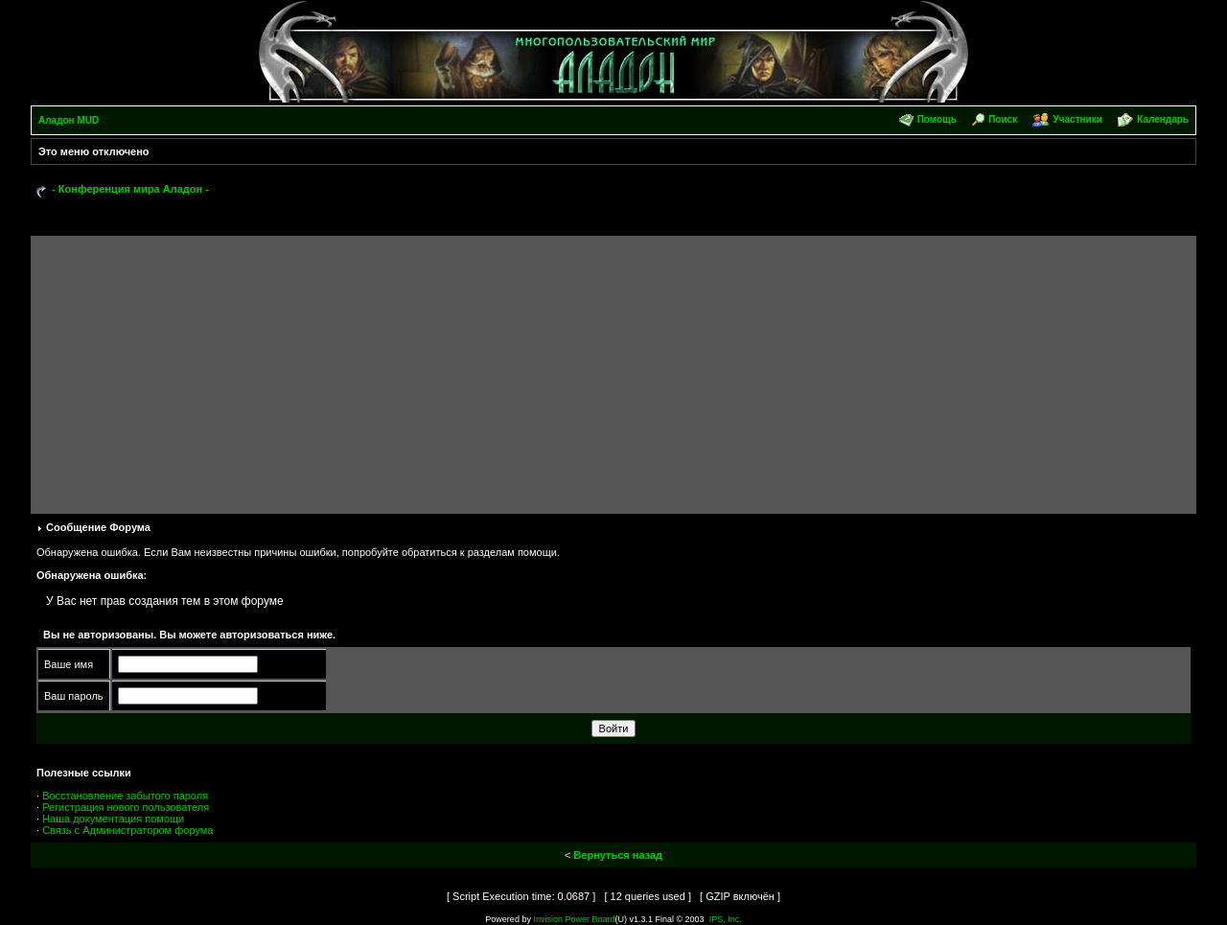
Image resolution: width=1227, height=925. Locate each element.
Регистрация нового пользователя (125, 807)
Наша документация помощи (113, 818)
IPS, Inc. (725, 919)
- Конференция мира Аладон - (130, 189)
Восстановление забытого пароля (125, 795)
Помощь (937, 119)
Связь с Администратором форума (127, 830)
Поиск (1002, 119)
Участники (1077, 119)
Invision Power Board (573, 919)
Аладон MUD (68, 120)
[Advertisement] (613, 370)
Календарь (1163, 119)
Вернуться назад (617, 855)
